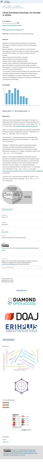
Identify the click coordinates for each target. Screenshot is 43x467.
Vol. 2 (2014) (17, 6)
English (4, 439)
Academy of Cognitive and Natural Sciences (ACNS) (23, 450)
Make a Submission (9, 339)
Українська (5, 442)
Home (3, 6)
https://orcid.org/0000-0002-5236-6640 (11, 25)
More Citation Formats (8, 267)
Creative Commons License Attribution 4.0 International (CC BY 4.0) (20, 454)
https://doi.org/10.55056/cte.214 (14, 29)
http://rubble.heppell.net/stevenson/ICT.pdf (25, 126)
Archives (10, 6)
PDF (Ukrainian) (8, 209)
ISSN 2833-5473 (21, 290)
